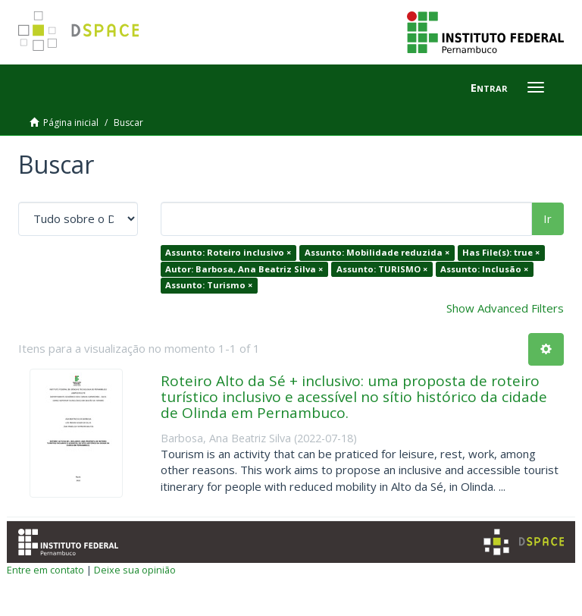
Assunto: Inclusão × (484, 269)
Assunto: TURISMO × (381, 269)
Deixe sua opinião (135, 570)
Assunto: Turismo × (208, 285)
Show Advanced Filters (505, 308)
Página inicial (71, 122)
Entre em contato (45, 570)
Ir (547, 218)
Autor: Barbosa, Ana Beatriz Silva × (244, 269)
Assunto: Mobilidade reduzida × (377, 252)
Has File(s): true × (501, 252)
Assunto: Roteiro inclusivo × (228, 252)
